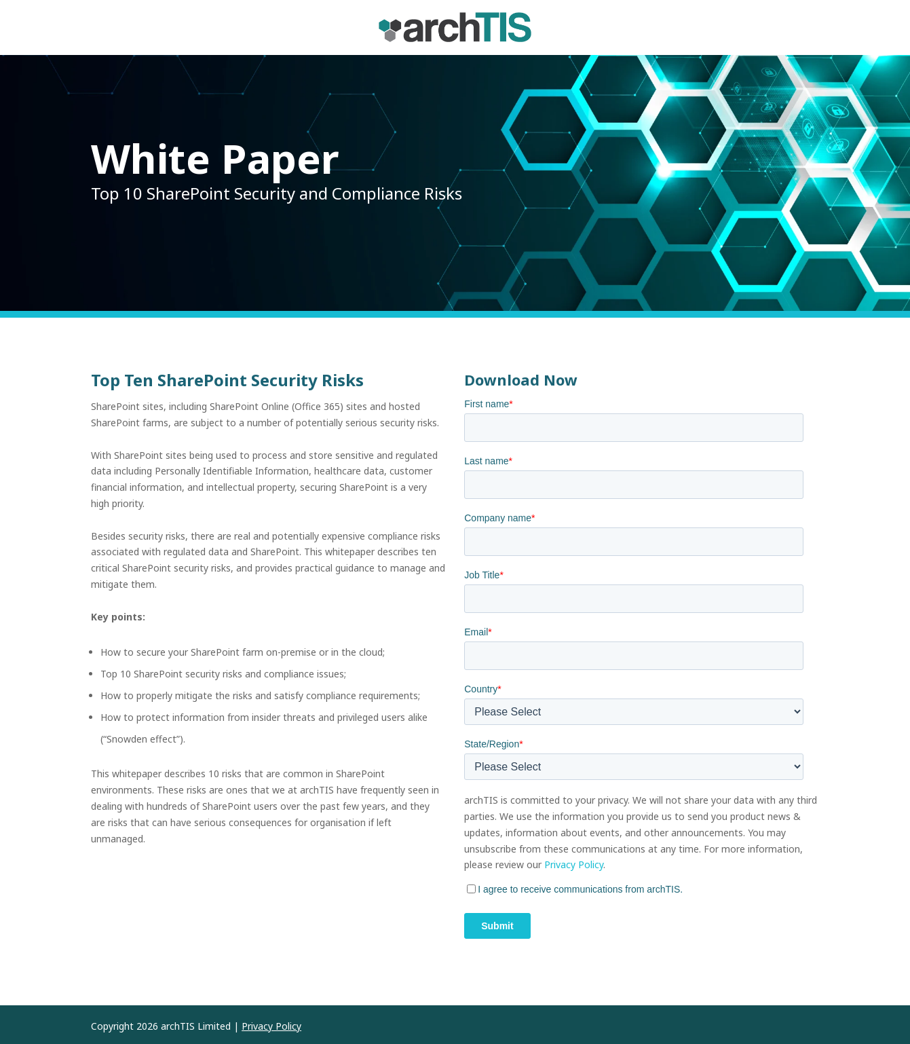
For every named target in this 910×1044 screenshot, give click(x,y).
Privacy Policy (573, 864)
